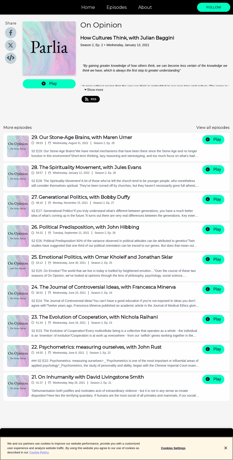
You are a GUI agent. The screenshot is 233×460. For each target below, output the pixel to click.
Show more (93, 90)
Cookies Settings (173, 450)
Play (49, 83)
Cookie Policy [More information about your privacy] (39, 455)
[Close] (226, 451)
